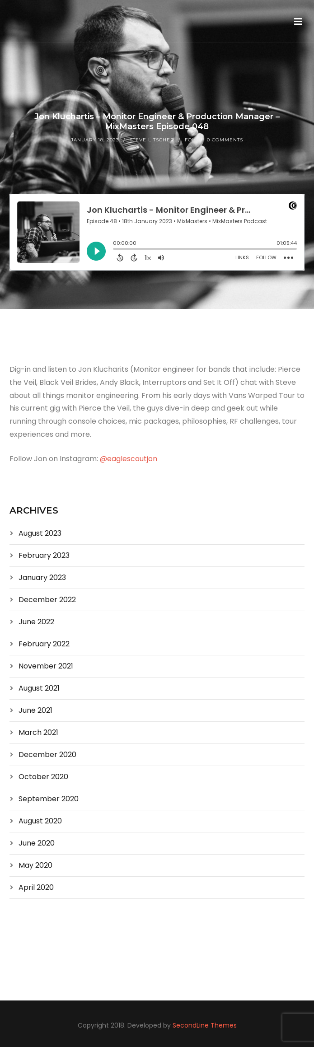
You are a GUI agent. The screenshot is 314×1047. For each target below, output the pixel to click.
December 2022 (47, 599)
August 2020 (40, 821)
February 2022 (44, 644)
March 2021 (38, 732)
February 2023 (44, 555)
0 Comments (225, 140)
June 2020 (37, 843)
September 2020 (49, 799)
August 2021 (39, 688)
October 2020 (43, 776)
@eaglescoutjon (128, 458)
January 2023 (42, 577)
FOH (190, 140)
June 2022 (36, 622)
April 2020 (36, 887)
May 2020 (35, 865)
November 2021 (46, 666)
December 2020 (47, 754)
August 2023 (40, 533)
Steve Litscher (152, 140)
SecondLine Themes (205, 1025)
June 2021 (35, 710)
